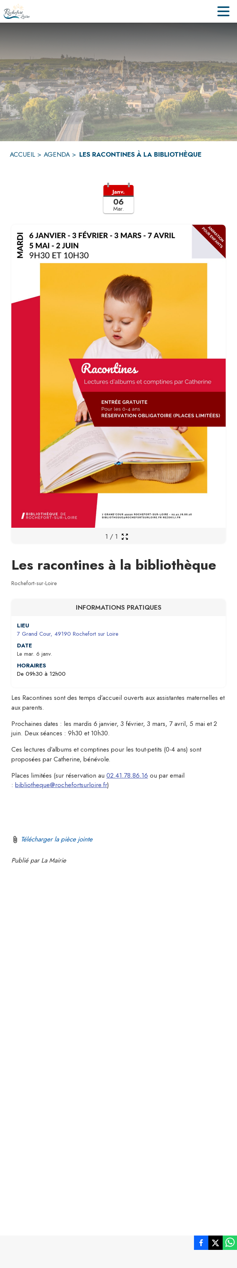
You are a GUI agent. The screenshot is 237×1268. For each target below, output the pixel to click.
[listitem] (201, 1244)
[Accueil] (17, 11)
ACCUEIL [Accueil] (22, 154)
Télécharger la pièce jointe (56, 839)
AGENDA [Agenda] (57, 154)
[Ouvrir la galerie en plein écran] (125, 537)
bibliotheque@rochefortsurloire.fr (61, 784)
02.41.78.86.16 (127, 775)
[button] (118, 204)
